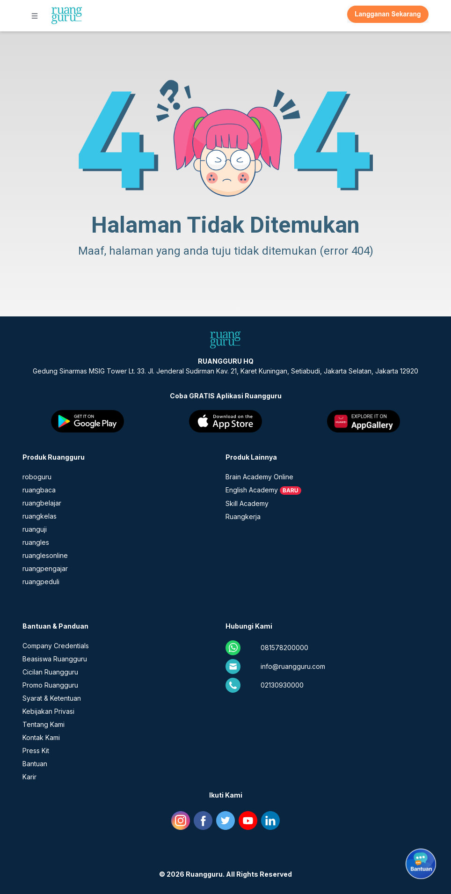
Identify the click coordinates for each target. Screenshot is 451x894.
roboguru (36, 477)
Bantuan (34, 764)
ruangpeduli (40, 582)
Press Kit (35, 751)
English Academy (252, 490)
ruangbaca (39, 490)
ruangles (35, 542)
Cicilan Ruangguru (50, 672)
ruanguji (34, 529)
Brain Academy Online (259, 477)
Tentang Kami (43, 724)
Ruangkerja (243, 516)
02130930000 (282, 685)
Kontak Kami (41, 737)
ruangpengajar (45, 568)
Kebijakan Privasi (48, 711)
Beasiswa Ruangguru (54, 659)
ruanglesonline (45, 555)
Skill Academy (247, 503)
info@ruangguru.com (293, 666)
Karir (29, 777)
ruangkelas (39, 516)
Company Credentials (55, 646)
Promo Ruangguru (50, 685)
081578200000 (284, 648)
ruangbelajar (41, 503)
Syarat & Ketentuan (51, 698)
